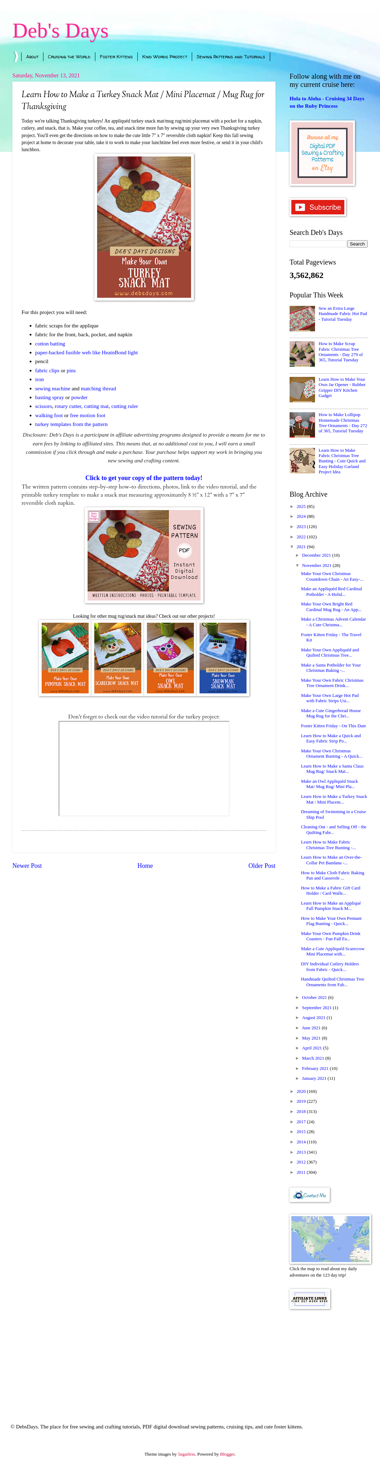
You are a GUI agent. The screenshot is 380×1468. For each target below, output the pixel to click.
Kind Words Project (164, 56)
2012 (302, 1162)
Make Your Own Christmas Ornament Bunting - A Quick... (331, 753)
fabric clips (47, 370)
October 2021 (315, 997)
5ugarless (186, 1454)
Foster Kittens (116, 56)
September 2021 (317, 1007)
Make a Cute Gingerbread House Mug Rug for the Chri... (331, 713)
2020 (302, 1091)
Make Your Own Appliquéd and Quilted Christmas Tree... (330, 652)
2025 (302, 506)
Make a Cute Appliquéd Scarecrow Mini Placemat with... (332, 951)
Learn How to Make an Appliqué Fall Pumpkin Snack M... (331, 906)
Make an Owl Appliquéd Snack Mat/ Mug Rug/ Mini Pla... (329, 784)
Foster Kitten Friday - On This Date (333, 725)
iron (39, 379)
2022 (302, 536)
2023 (302, 526)
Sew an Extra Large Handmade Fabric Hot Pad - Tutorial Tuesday (343, 314)
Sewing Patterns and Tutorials (231, 56)
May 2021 (312, 1038)
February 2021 (316, 1068)
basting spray (49, 397)
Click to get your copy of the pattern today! (144, 477)
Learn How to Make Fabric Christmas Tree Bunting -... (328, 845)
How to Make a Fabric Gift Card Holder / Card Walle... (330, 891)
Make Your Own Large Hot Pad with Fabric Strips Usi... (330, 698)
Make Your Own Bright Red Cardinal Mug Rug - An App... (331, 607)
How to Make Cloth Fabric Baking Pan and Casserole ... (332, 875)
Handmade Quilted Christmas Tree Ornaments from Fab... (332, 982)
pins (71, 370)
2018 (302, 1111)
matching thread (98, 388)
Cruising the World (69, 56)
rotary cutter (68, 406)
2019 (302, 1101)
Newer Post (27, 865)
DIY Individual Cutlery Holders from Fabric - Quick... (330, 966)
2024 (302, 516)
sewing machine (53, 388)
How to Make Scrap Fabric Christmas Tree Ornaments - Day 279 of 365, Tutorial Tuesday (341, 351)
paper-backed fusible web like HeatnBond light (86, 352)
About (32, 56)
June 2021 (312, 1027)
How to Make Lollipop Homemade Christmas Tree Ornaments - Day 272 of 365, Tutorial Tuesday (343, 422)
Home (145, 865)
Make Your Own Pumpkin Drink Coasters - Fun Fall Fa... (330, 936)
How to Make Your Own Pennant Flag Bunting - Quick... (331, 921)
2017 (302, 1121)
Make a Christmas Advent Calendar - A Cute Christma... (333, 622)
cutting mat (96, 406)
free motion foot (87, 415)
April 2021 (312, 1048)
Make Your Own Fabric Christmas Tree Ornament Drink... (332, 683)
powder (79, 397)
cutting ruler (124, 406)
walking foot (49, 415)
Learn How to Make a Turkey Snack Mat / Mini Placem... (334, 799)
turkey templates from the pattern (71, 424)
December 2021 (317, 555)
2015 (302, 1131)
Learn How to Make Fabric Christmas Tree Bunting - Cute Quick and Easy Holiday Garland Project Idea (342, 461)
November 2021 (317, 565)
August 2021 (314, 1017)
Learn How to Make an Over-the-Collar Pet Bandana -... (331, 860)
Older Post (261, 865)
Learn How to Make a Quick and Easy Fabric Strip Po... (331, 738)
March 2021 (313, 1058)
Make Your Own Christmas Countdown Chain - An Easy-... (332, 576)
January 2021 (314, 1078)
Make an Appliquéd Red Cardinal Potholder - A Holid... (331, 591)
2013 (302, 1152)
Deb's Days (60, 30)
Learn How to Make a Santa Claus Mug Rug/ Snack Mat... (332, 769)
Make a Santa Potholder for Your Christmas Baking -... (331, 668)
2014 (302, 1142)
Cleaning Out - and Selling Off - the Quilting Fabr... (333, 829)
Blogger (227, 1454)
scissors (43, 406)
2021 (302, 546)
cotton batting (50, 344)
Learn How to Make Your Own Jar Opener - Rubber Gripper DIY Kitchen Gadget (342, 387)
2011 (302, 1172)
